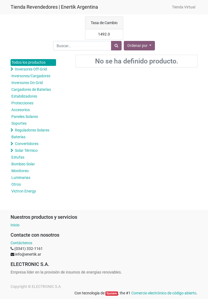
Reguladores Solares (32, 130)
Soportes (19, 123)
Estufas (17, 157)
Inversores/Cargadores (30, 76)
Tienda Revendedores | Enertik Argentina (54, 7)
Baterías (18, 137)
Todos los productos (28, 62)
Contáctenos (21, 243)
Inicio (15, 225)
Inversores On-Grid (27, 83)
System (111, 293)
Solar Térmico (26, 150)
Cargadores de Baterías (31, 89)
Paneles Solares (24, 116)
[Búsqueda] (116, 45)
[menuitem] (183, 7)
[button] (139, 45)
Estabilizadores (24, 96)
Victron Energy (23, 191)
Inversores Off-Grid (31, 69)
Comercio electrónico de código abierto (163, 293)
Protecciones (22, 103)
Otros (16, 184)
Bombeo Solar (23, 164)
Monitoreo (20, 171)
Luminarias (20, 177)
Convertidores (26, 144)
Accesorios (20, 110)
